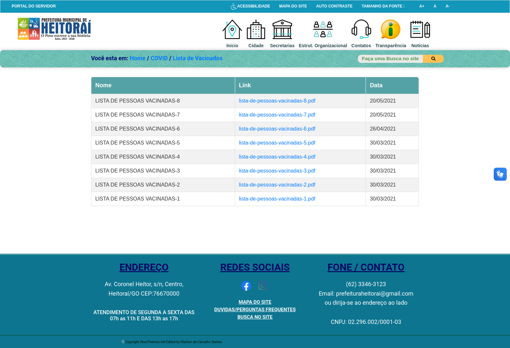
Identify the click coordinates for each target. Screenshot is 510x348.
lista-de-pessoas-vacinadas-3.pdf (277, 171)
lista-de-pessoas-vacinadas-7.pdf (277, 115)
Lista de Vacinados (197, 58)
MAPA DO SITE (293, 6)
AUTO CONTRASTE (334, 6)
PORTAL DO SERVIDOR (34, 6)
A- (448, 6)
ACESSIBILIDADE (250, 6)
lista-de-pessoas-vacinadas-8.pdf (277, 101)
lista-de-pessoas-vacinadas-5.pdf (277, 143)
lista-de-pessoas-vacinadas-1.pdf (277, 199)
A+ (421, 6)
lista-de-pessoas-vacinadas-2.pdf (277, 185)
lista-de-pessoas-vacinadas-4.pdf (277, 157)
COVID (159, 58)
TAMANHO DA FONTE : (383, 6)
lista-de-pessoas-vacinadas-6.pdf (277, 129)
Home (137, 58)
